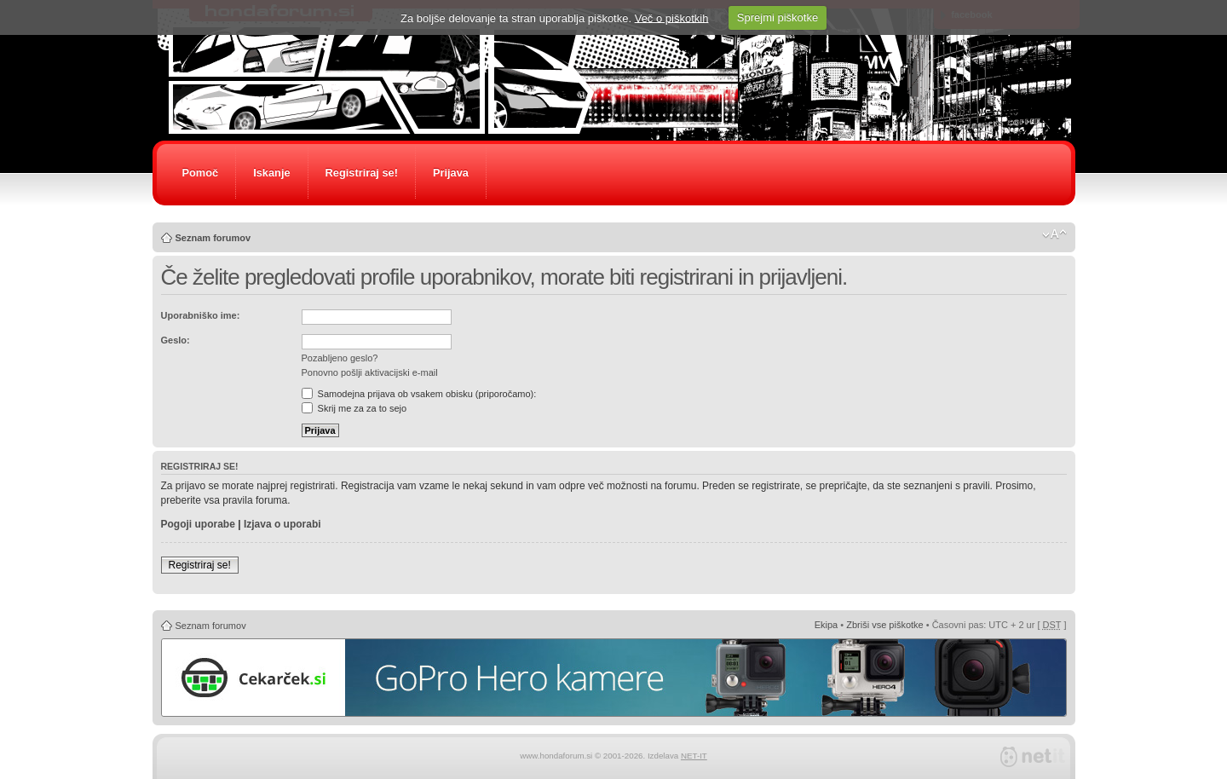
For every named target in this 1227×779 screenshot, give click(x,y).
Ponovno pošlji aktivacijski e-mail (370, 372)
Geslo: (175, 340)
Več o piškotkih (672, 17)
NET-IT (694, 755)
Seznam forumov (213, 238)
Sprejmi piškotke (777, 17)
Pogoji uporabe (198, 524)
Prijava (451, 172)
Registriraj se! (361, 172)
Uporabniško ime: (200, 315)
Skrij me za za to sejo (354, 408)
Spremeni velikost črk (1054, 234)
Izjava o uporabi (282, 524)
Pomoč (200, 172)
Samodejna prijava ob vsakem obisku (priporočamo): (419, 394)
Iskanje (271, 172)
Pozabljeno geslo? (340, 358)
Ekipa (826, 625)
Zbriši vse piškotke (884, 625)
